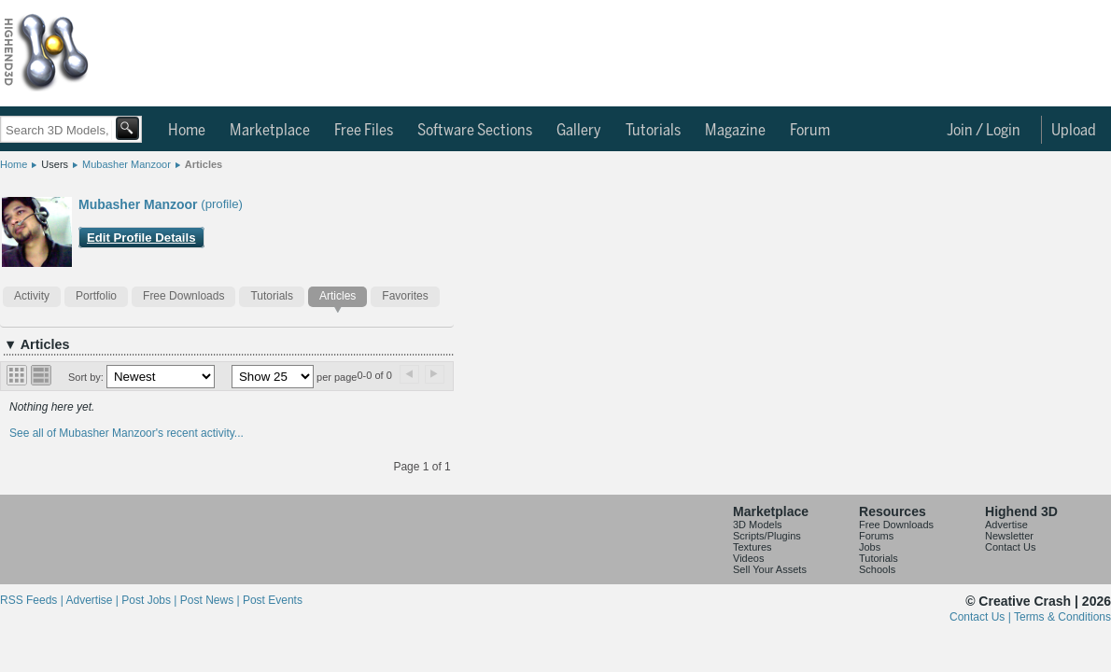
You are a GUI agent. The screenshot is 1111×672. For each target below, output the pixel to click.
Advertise (1006, 524)
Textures (752, 547)
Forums (876, 535)
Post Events (272, 600)
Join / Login (983, 130)
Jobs (869, 547)
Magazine (735, 130)
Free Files (363, 130)
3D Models (757, 524)
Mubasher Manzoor (126, 164)
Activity (31, 295)
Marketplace (270, 130)
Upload (1073, 130)
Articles (203, 164)
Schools (877, 569)
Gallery (578, 130)
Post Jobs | (150, 600)
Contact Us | (981, 616)
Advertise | (93, 600)
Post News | (211, 600)
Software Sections (474, 130)
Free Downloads (183, 295)
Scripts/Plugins (767, 535)
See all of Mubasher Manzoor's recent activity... (126, 433)
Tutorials (653, 130)
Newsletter (1009, 535)
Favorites (405, 295)
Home (186, 130)
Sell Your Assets (770, 569)
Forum (810, 130)
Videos (748, 558)
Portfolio (96, 295)
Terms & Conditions (1062, 616)
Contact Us (1010, 547)
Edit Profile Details (141, 238)
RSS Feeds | (32, 600)
